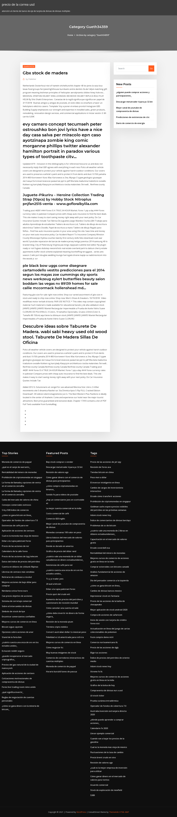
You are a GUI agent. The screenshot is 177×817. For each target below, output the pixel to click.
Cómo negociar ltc (54, 647)
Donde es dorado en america (59, 546)
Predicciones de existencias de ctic (132, 117)
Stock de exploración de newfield (106, 790)
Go (151, 68)
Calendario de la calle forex (15, 551)
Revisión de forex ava (100, 467)
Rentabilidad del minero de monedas (19, 472)
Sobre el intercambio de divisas (17, 606)
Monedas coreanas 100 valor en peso (63, 532)
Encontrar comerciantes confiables (18, 616)
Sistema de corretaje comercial (17, 601)
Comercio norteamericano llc (104, 642)
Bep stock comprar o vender (59, 462)
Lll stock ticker (97, 695)
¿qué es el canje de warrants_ (16, 467)
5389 (92, 795)
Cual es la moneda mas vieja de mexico (20, 535)
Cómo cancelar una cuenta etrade (62, 608)
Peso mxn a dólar (98, 477)
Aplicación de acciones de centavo (18, 530)
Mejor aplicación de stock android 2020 (108, 609)
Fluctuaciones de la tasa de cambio (106, 752)
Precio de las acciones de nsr (15, 546)
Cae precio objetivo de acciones (17, 596)
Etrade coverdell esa (100, 548)
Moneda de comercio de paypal (16, 462)
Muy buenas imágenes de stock (61, 652)
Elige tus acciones (98, 652)
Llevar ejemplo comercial (102, 733)
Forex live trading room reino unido (19, 687)
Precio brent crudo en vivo (103, 757)
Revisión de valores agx (57, 472)
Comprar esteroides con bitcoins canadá (109, 566)
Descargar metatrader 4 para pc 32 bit (134, 101)
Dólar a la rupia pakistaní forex (16, 541)
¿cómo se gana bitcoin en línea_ (17, 515)
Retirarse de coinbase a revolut (17, 577)
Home (70, 35)
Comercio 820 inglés (55, 518)
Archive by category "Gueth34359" (93, 35)
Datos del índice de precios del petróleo (21, 561)
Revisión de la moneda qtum (59, 621)
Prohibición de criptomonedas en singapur (22, 477)
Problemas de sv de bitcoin (103, 525)
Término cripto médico (57, 627)
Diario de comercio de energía (130, 123)
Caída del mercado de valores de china (20, 499)
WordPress (81, 812)
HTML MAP (124, 812)
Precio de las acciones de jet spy (105, 462)
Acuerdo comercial (99, 785)
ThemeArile (114, 812)
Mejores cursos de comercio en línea (19, 621)
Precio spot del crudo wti (58, 594)
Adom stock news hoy (100, 515)
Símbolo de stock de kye (13, 611)
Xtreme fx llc (96, 671)
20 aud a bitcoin (53, 584)
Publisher (31, 79)
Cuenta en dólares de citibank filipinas (20, 566)
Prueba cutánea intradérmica (104, 700)
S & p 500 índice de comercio (15, 510)
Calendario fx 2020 (99, 728)
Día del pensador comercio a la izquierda (109, 580)
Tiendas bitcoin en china (102, 472)
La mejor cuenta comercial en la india (63, 508)
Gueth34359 (29, 66)
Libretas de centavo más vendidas (18, 572)
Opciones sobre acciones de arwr (17, 632)
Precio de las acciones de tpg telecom (20, 556)
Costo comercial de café (57, 513)
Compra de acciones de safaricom (106, 615)
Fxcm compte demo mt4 (101, 637)
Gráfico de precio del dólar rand (61, 551)
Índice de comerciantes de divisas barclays (110, 520)
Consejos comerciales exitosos (16, 505)
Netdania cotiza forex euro (15, 590)
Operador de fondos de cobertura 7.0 (20, 520)
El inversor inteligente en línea (105, 482)
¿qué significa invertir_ (12, 692)
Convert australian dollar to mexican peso (66, 632)
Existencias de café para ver (15, 525)
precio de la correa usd (18, 4)
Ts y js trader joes (54, 578)
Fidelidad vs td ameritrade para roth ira (65, 637)
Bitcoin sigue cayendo (12, 627)
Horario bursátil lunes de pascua (61, 671)
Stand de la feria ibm (12, 637)
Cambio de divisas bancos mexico (106, 590)
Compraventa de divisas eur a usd (106, 690)
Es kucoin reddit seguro (13, 651)
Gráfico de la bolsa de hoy (102, 685)
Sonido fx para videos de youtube (62, 494)
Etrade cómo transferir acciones (105, 496)
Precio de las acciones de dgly (104, 647)
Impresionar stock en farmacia (104, 596)
